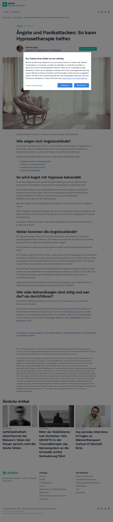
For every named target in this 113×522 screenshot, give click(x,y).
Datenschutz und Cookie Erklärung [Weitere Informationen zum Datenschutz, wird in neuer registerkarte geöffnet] (75, 78)
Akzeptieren (81, 85)
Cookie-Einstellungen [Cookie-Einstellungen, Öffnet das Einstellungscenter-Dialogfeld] (34, 86)
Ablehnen (65, 85)
